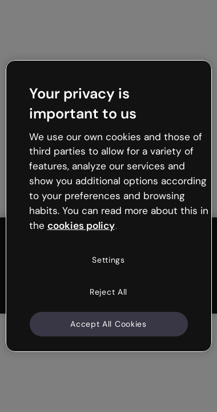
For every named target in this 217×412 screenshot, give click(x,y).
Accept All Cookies (108, 323)
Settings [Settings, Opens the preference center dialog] (108, 260)
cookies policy (81, 225)
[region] (109, 206)
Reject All (108, 292)
